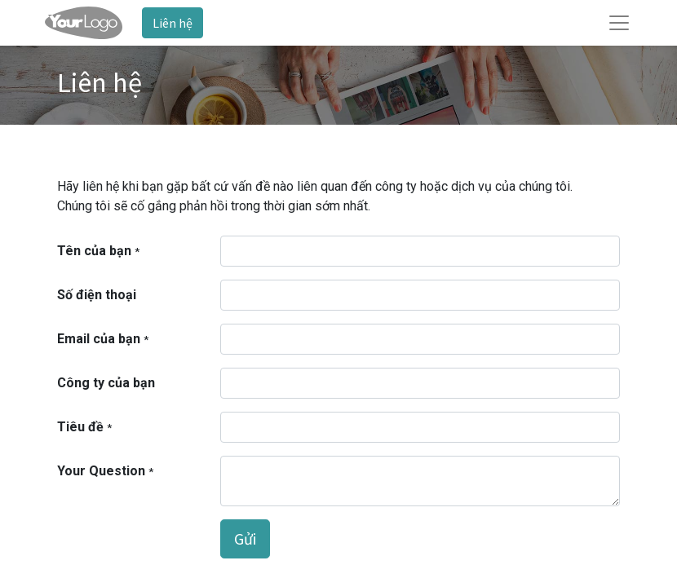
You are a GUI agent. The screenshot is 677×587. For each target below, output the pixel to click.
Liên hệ (172, 23)
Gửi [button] (245, 538)
